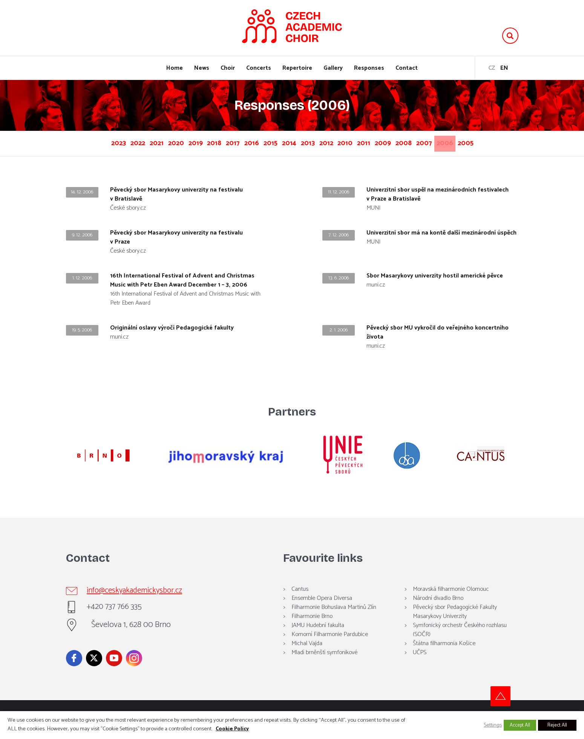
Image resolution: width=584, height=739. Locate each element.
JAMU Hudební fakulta (317, 636)
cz (491, 68)
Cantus (299, 600)
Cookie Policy (232, 729)
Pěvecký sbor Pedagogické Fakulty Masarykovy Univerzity (455, 622)
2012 (365, 142)
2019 (191, 142)
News (201, 68)
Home (174, 68)
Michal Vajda (306, 654)
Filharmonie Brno (312, 627)
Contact (406, 68)
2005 (306, 155)
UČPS (419, 663)
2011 (414, 142)
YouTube (114, 669)
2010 (389, 142)
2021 (140, 142)
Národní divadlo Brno (438, 609)
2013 (340, 142)
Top (508, 707)
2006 (279, 155)
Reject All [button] (557, 725)
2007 (493, 142)
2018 (216, 142)
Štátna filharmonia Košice (444, 654)
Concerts (258, 68)
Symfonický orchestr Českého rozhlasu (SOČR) (460, 640)
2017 (241, 142)
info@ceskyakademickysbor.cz (141, 602)
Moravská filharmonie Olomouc (451, 600)
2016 (266, 142)
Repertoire (297, 68)
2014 (315, 142)
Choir (228, 68)
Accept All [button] (520, 725)
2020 (166, 142)
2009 (440, 142)
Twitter (94, 669)
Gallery (333, 68)
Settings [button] (493, 725)
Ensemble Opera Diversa (321, 609)
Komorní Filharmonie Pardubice (329, 645)
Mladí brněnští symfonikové (324, 663)
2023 (90, 142)
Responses (369, 68)
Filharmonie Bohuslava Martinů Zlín (333, 618)
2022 (115, 142)
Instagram (134, 669)
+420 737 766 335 (119, 618)
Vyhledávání (510, 36)
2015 (291, 142)
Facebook (74, 669)
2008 (466, 142)
